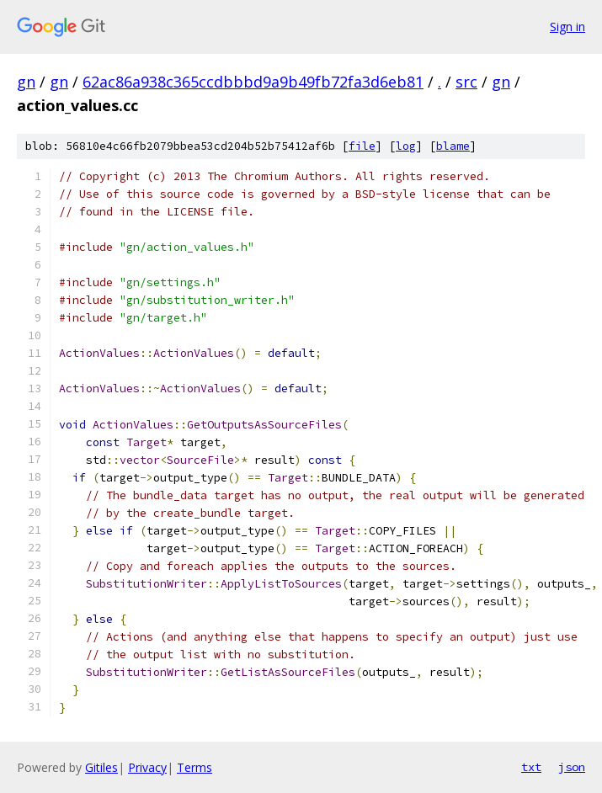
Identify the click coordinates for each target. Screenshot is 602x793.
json (571, 766)
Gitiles (101, 767)
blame (453, 146)
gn (26, 82)
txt (531, 766)
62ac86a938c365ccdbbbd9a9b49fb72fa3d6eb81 (253, 82)
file (362, 146)
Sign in (567, 27)
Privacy (147, 767)
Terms (194, 767)
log (406, 146)
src (466, 82)
